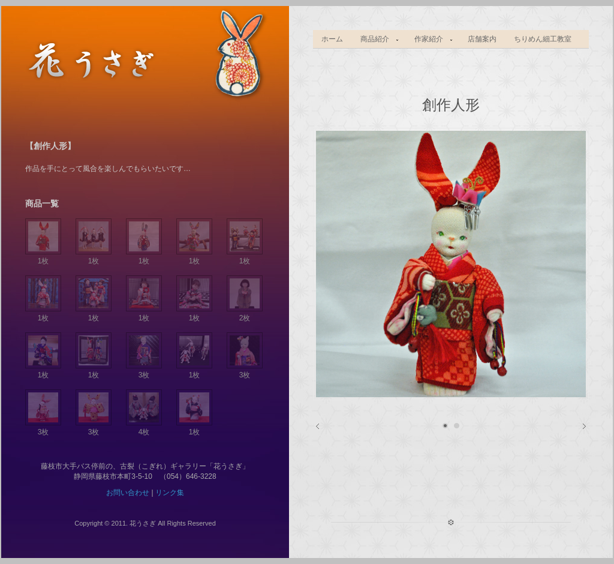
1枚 (43, 256)
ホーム (332, 39)
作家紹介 (429, 39)
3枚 (144, 370)
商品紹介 (376, 39)
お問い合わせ (127, 492)
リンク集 (169, 492)
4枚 (144, 427)
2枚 (245, 313)
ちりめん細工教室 (542, 39)
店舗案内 (482, 39)
